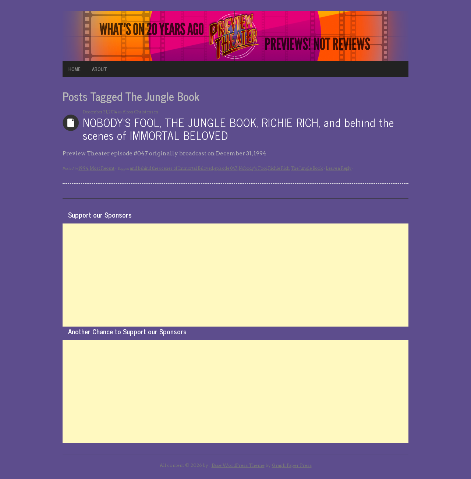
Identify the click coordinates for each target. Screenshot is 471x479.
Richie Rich (279, 168)
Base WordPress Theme (238, 465)
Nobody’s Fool (252, 168)
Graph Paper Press (292, 465)
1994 (83, 168)
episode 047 (225, 168)
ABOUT (99, 69)
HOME (74, 69)
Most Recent (101, 168)
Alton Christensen (140, 112)
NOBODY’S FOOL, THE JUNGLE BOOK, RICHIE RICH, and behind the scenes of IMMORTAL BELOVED (238, 128)
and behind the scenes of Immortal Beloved (171, 168)
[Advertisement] (235, 275)
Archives (71, 123)
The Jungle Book (307, 168)
